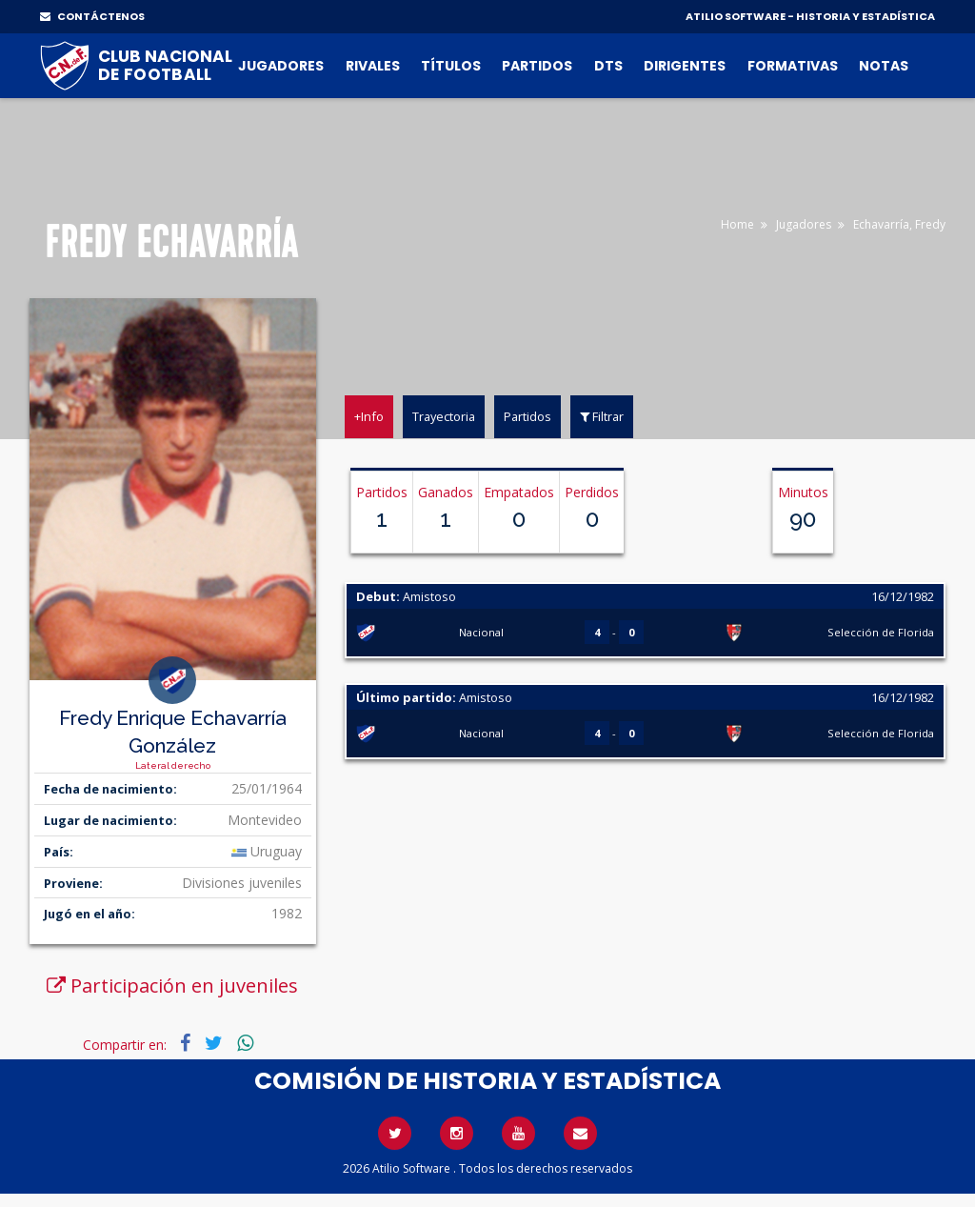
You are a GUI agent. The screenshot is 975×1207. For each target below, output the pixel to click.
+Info (369, 416)
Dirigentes (685, 65)
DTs (608, 65)
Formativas (792, 65)
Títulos (451, 65)
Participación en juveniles (172, 985)
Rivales (373, 65)
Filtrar (602, 416)
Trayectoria (443, 416)
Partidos (537, 65)
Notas (883, 65)
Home (737, 224)
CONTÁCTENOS (92, 16)
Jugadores (281, 65)
